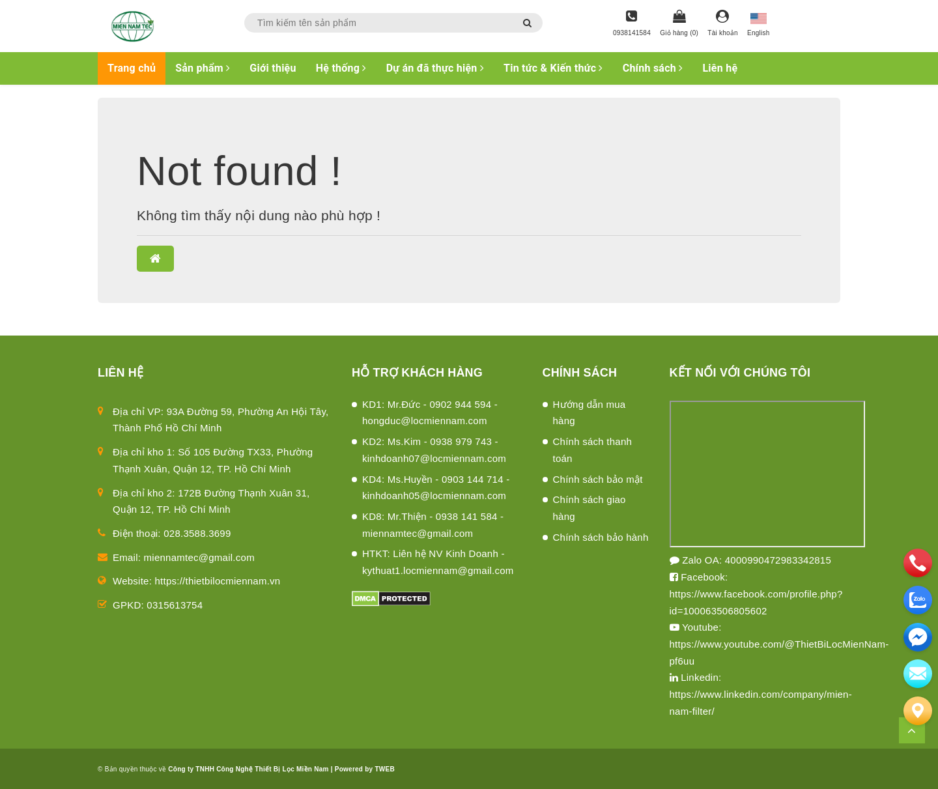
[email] (917, 637)
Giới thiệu (272, 68)
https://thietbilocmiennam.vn (218, 580)
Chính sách (653, 68)
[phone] (917, 563)
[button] (155, 259)
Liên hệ (719, 68)
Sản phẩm (202, 68)
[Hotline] (632, 24)
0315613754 (175, 604)
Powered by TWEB (365, 769)
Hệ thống (341, 68)
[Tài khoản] (722, 24)
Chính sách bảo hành (601, 537)
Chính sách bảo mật (598, 479)
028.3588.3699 (197, 533)
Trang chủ (131, 68)
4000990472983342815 (778, 560)
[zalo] (917, 600)
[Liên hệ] (917, 710)
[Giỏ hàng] (679, 24)
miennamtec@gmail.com (199, 557)
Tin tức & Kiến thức (553, 68)
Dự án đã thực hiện (435, 68)
